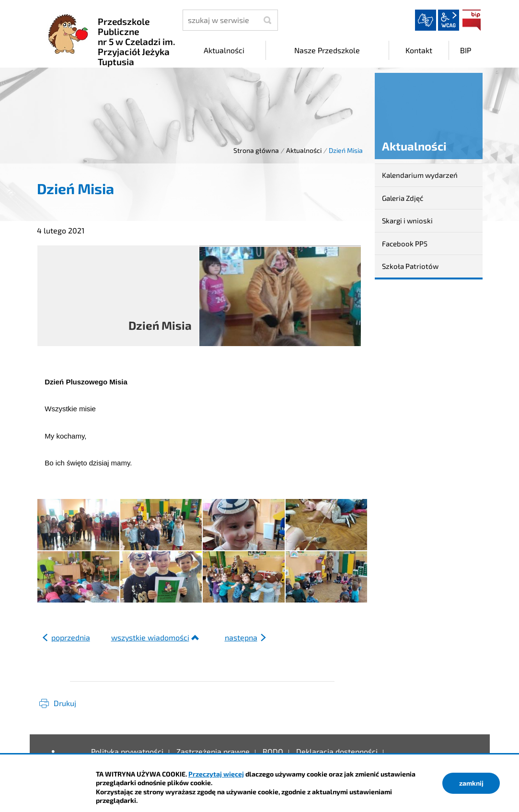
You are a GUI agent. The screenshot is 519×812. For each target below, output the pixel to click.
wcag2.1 (448, 20)
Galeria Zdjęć (402, 198)
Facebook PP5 (404, 243)
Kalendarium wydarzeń (420, 175)
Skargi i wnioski (407, 220)
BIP (471, 20)
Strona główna (256, 150)
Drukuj (65, 703)
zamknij (471, 783)
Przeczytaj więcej (216, 774)
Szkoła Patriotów (410, 266)
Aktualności (304, 150)
